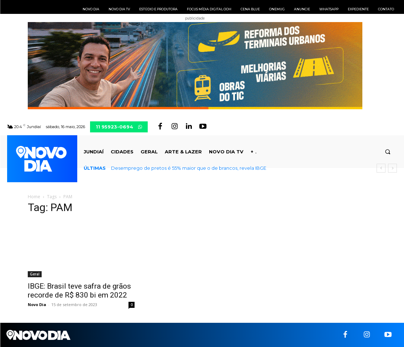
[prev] (381, 168)
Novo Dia (37, 304)
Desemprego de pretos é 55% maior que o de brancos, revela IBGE (188, 168)
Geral (35, 274)
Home (34, 197)
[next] (392, 168)
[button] (388, 152)
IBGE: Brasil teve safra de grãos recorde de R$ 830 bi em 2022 (79, 290)
